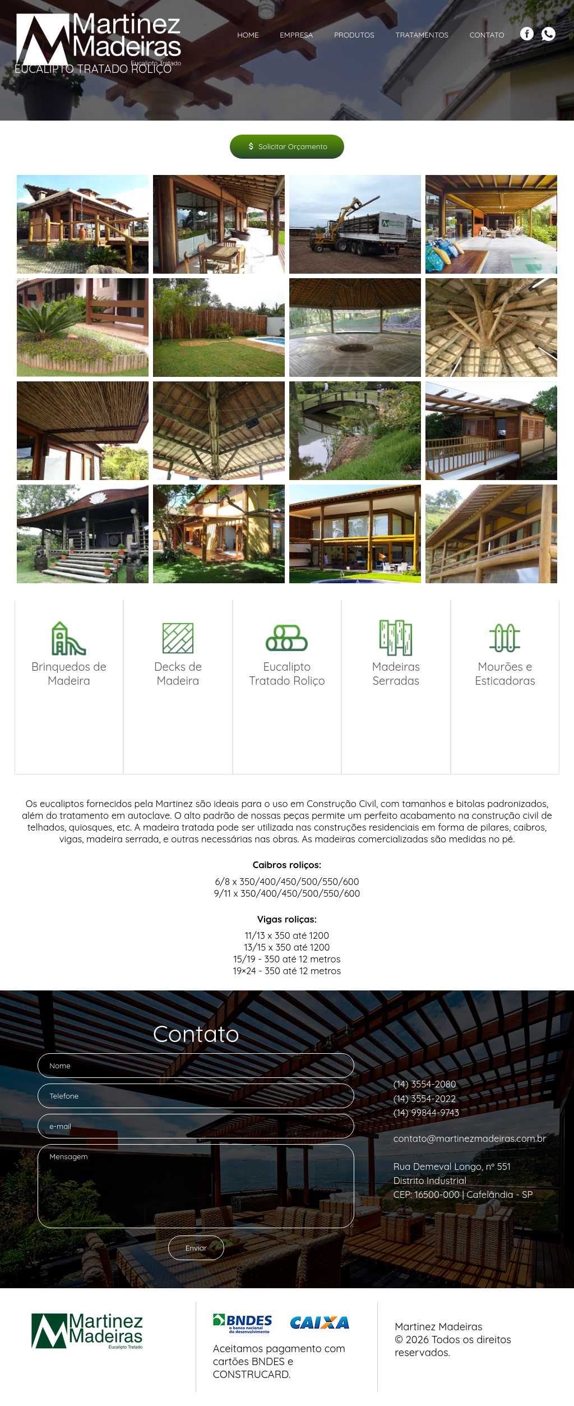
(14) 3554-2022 (425, 1098)
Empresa (296, 34)
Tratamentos (421, 34)
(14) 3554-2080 (425, 1084)
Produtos (354, 34)
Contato (487, 34)
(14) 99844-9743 (427, 1112)
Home (247, 34)
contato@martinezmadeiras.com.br (470, 1138)
